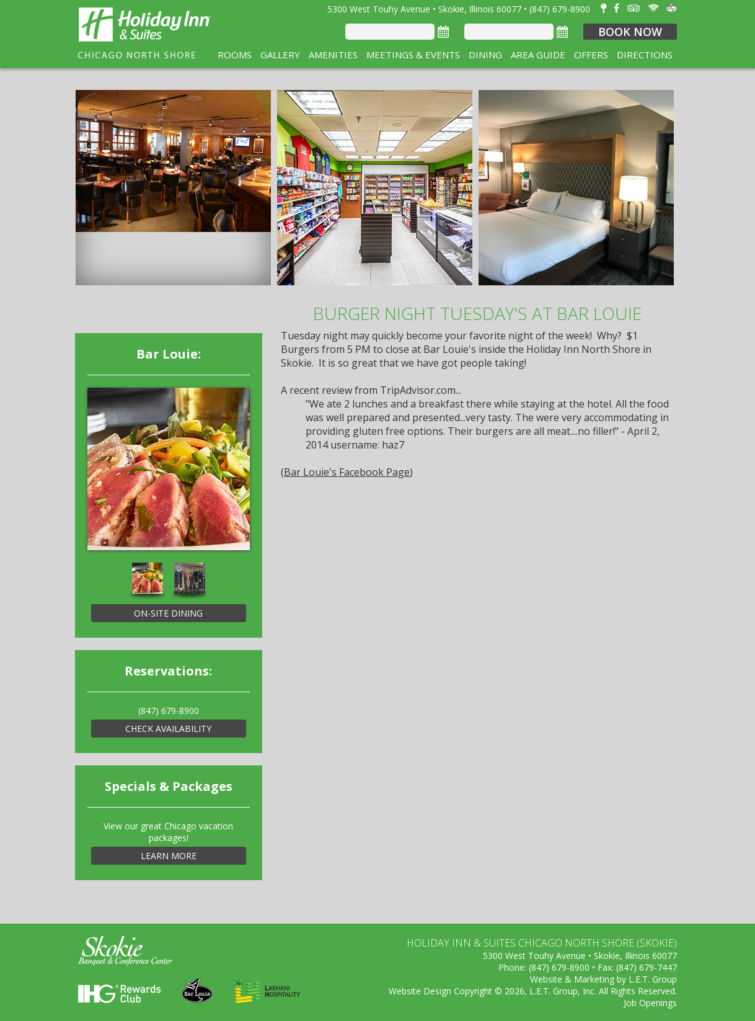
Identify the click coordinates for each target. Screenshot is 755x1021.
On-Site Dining (168, 613)
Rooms (235, 54)
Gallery (280, 54)
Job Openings (650, 1003)
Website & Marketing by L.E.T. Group (603, 979)
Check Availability (168, 728)
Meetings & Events (413, 54)
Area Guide (538, 54)
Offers (591, 54)
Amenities (333, 54)
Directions (645, 54)
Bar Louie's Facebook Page (347, 472)
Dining (485, 54)
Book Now (630, 31)
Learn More (168, 856)
